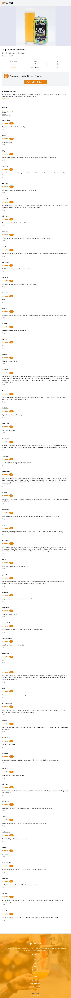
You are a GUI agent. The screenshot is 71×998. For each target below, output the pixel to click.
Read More (5, 98)
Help (35, 977)
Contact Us (35, 980)
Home (65, 3)
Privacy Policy (35, 983)
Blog (35, 966)
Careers (35, 973)
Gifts (35, 963)
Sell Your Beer (35, 970)
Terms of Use (35, 987)
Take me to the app (35, 82)
